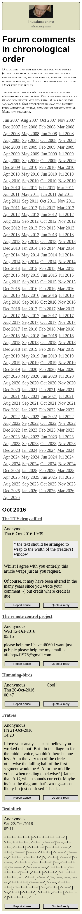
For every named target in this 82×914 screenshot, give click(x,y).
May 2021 (30, 396)
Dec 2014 (11, 268)
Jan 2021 (29, 389)
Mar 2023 (65, 430)
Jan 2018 (29, 329)
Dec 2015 (11, 288)
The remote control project (27, 616)
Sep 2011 (30, 201)
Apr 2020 (11, 376)
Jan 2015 (29, 268)
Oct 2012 (48, 221)
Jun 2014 (49, 255)
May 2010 (30, 174)
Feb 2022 (47, 409)
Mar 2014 (65, 248)
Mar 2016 (65, 288)
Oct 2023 (48, 443)
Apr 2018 (11, 335)
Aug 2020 (11, 383)
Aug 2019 (11, 362)
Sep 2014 (30, 261)
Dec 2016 (11, 308)
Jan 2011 (29, 187)
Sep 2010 (30, 180)
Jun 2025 (49, 477)
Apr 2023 (11, 436)
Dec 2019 (11, 369)
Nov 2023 (66, 443)
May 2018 (30, 335)
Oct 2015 (48, 281)
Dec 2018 (11, 349)
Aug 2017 (11, 322)
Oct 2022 (48, 423)
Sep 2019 (30, 362)
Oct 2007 (48, 120)
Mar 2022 (65, 409)
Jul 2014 (66, 255)
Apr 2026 (11, 497)
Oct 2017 (48, 322)
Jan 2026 (29, 490)
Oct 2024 (48, 463)
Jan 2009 (29, 147)
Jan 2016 (29, 288)
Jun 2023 (49, 436)
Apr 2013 (11, 234)
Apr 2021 (11, 396)
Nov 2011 (66, 201)
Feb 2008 (47, 127)
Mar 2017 (65, 308)
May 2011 (30, 194)
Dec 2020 (11, 389)
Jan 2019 (29, 349)
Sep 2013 (30, 241)
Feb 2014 (47, 248)
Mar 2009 (65, 147)
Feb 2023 (47, 430)
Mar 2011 (65, 187)
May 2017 (30, 315)
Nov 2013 (66, 241)
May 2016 (30, 295)
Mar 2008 (65, 127)
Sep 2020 (30, 383)
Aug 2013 (11, 241)
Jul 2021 (66, 396)
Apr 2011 (11, 194)
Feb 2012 (47, 207)
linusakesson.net (41, 21)
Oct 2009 (48, 160)
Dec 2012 (11, 228)
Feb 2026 (47, 490)
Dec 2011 (11, 207)
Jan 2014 (29, 248)
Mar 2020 (65, 369)
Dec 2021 (11, 409)
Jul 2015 (66, 275)
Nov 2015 (66, 281)
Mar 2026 (65, 490)
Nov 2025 (66, 484)
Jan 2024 (29, 450)
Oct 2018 (48, 342)
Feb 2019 (47, 349)
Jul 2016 (66, 295)
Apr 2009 (11, 153)
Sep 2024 (30, 463)
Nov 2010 (66, 180)
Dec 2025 (11, 490)
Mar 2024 (65, 450)
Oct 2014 (48, 261)
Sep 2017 (30, 322)
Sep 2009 (30, 160)
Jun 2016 (49, 295)
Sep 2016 (30, 302)
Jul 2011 (65, 194)
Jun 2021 (49, 396)
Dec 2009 (11, 167)
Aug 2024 (11, 463)
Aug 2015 (11, 281)
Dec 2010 (11, 187)
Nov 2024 (66, 463)
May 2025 (30, 477)
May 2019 (30, 356)
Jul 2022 (66, 416)
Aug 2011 (11, 201)
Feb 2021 (47, 389)
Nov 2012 (66, 221)
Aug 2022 (11, 423)
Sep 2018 (30, 342)
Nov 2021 (66, 403)
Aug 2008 (11, 140)
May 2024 (30, 457)
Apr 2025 (11, 477)
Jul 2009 (66, 153)
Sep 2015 (30, 281)
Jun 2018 (49, 335)
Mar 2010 (65, 167)
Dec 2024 (11, 470)
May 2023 (30, 436)
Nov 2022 (66, 423)
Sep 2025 (30, 484)
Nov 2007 (66, 120)
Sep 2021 (30, 403)
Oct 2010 (48, 180)
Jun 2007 (11, 120)
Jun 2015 (49, 275)
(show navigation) (41, 26)
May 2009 (30, 153)
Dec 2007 (11, 127)
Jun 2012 (49, 214)
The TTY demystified (22, 518)
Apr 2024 (11, 457)
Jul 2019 (66, 356)
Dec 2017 (11, 329)
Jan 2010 (29, 167)
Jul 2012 (66, 214)
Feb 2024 (47, 450)
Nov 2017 (66, 322)
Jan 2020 (29, 369)
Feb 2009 (47, 147)
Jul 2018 (66, 335)
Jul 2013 (66, 234)
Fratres (9, 715)
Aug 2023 (11, 443)
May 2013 (30, 234)
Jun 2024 (49, 457)
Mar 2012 (65, 207)
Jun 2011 (48, 194)
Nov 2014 (66, 261)
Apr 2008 (11, 133)
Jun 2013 (49, 234)
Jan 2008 (29, 127)
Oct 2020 (48, 383)
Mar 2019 (65, 349)
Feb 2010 (47, 167)
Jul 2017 (66, 315)
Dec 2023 (11, 450)
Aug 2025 (11, 484)
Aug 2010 (11, 180)
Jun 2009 (49, 153)
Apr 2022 (11, 416)
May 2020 (30, 376)
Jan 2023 (29, 430)
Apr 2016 (11, 295)
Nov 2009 (66, 160)
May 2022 (30, 416)
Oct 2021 (48, 403)
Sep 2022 (30, 423)
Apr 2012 (11, 214)
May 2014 (30, 255)
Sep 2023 (30, 443)
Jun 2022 (49, 416)
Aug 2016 (11, 302)
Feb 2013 (47, 228)
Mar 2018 (65, 329)
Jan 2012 (29, 207)
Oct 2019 (48, 362)
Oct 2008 (48, 140)
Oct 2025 (48, 484)
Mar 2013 (65, 228)
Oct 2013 (48, 241)
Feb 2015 (47, 268)
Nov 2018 (66, 342)
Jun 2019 (49, 356)
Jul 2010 (66, 174)
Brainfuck (11, 808)
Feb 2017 (47, 308)
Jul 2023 (66, 436)
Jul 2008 (66, 133)
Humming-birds (17, 675)
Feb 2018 (47, 329)
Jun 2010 (49, 174)
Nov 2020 (66, 383)
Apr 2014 (11, 255)
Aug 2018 (11, 342)
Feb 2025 (47, 470)
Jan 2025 (29, 470)
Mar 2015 (65, 268)
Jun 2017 (49, 315)
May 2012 (30, 214)
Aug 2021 (11, 403)
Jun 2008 (49, 133)
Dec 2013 (11, 248)
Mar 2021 (65, 389)
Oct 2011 (48, 201)
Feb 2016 (47, 288)
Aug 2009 (11, 160)
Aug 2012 (11, 221)
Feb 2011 (47, 187)
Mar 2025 (65, 470)
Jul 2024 (66, 457)
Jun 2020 (49, 376)
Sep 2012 (30, 221)
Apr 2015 (11, 275)
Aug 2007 (29, 120)
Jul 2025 (66, 477)
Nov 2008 (66, 140)
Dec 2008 (11, 147)
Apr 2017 (11, 315)
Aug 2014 (11, 261)
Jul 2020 (66, 376)
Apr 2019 (11, 356)
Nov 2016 (66, 302)
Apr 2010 (11, 174)
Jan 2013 (29, 228)
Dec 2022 (11, 430)
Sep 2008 (30, 140)
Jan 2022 (29, 409)
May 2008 (30, 133)
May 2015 (30, 275)
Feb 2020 (47, 369)
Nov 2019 (66, 362)
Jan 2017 (29, 308)
